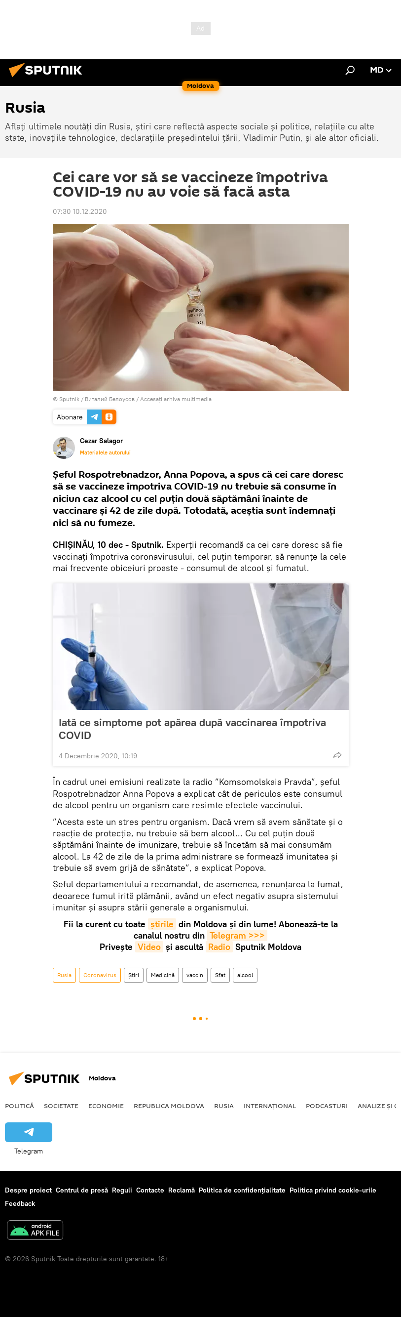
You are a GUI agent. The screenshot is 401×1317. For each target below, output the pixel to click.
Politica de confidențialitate (242, 1190)
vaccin (194, 975)
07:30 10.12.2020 (80, 211)
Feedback (20, 1203)
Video (149, 946)
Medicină (163, 975)
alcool (245, 975)
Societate (61, 1105)
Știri (133, 975)
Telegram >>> (237, 935)
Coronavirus (99, 975)
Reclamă (181, 1190)
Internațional (270, 1105)
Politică (19, 1105)
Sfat (220, 975)
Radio (219, 946)
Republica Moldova (169, 1105)
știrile (162, 924)
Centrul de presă (82, 1190)
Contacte (150, 1190)
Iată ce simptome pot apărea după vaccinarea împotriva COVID (192, 728)
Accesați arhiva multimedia (176, 399)
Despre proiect (28, 1190)
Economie (106, 1105)
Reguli (122, 1190)
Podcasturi (327, 1105)
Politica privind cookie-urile (333, 1190)
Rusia (64, 975)
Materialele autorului (105, 452)
